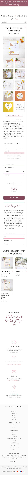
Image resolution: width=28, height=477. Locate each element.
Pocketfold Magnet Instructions (14, 438)
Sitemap (14, 419)
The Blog (14, 440)
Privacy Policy (14, 446)
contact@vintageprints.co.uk (14, 380)
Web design (11, 468)
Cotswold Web (18, 468)
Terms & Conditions (14, 447)
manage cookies (12, 4)
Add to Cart (14, 198)
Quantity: (9, 183)
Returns (14, 427)
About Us (14, 442)
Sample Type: (7, 149)
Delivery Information (14, 444)
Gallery (14, 434)
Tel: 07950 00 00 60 (14, 394)
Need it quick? (14, 436)
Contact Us (14, 413)
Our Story (14, 415)
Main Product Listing (14, 115)
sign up (14, 461)
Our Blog (14, 417)
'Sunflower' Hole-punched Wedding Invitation (5, 273)
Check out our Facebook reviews (14, 364)
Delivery (14, 425)
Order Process (14, 433)
